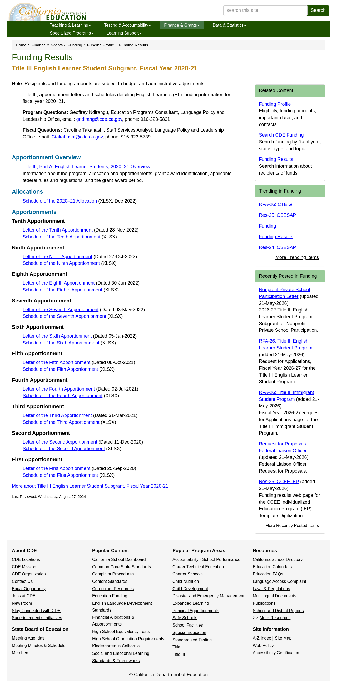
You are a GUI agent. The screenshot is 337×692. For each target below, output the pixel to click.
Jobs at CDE (24, 596)
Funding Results (276, 159)
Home (21, 45)
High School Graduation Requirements (128, 639)
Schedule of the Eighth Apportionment (71, 289)
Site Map (283, 638)
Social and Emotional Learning (120, 653)
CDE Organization (29, 574)
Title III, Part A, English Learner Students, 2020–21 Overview (86, 166)
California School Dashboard (119, 559)
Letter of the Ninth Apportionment (80, 256)
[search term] (265, 10)
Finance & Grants (182, 25)
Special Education (189, 632)
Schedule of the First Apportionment (69, 475)
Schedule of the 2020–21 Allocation (80, 201)
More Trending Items (297, 257)
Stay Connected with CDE (36, 610)
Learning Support (124, 33)
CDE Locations (26, 559)
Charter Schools (187, 574)
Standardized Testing (192, 640)
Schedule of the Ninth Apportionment (69, 263)
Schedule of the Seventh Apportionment (73, 316)
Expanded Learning (190, 603)
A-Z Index (262, 638)
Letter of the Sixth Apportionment (80, 336)
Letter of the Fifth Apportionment (79, 362)
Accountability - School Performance (206, 559)
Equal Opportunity (29, 589)
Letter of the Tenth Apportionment (80, 230)
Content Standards (109, 581)
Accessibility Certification (276, 653)
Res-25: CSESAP (277, 215)
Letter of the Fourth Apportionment (80, 389)
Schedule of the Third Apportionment (69, 422)
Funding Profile (100, 45)
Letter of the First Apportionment (79, 468)
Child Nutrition (185, 581)
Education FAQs (268, 574)
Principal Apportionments (195, 610)
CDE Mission (24, 567)
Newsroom (22, 603)
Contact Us (22, 581)
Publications (264, 603)
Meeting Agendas (28, 638)
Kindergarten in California (116, 646)
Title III (178, 654)
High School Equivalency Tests (121, 631)
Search (318, 10)
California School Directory (278, 559)
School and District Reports (278, 610)
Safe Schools (184, 618)
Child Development (190, 589)
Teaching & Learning (70, 25)
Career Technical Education (198, 567)
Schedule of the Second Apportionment (72, 448)
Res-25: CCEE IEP (279, 481)
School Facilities (187, 625)
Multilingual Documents (274, 596)
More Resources (275, 618)
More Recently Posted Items (292, 525)
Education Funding (109, 596)
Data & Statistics (229, 25)
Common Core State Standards (121, 567)
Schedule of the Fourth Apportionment (71, 395)
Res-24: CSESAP (277, 247)
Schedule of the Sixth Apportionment (69, 342)
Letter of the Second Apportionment (83, 442)
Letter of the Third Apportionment (80, 415)
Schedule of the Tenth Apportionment (70, 236)
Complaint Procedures (113, 574)
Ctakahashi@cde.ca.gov (77, 137)
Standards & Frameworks (116, 661)
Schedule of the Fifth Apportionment (69, 369)
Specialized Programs (71, 33)
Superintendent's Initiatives (37, 618)
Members (20, 653)
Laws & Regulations (271, 589)
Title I (177, 647)
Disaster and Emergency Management (208, 596)
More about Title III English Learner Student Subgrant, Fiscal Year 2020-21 (90, 486)
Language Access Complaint (279, 581)
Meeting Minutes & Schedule (39, 645)
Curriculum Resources (113, 589)
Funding (75, 45)
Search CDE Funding (281, 135)
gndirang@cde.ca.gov (99, 119)
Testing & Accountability (127, 25)
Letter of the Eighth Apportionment (81, 283)
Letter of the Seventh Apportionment (84, 309)
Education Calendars (272, 567)
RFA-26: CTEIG (275, 204)
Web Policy (263, 645)
